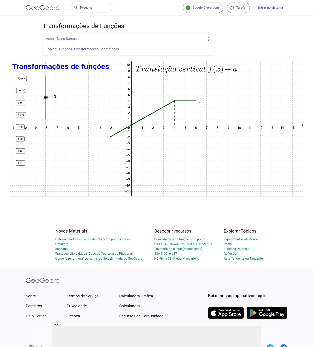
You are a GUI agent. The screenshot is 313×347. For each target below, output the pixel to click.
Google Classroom (202, 7)
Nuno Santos (67, 39)
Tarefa (237, 7)
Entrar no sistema (270, 7)
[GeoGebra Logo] (43, 7)
